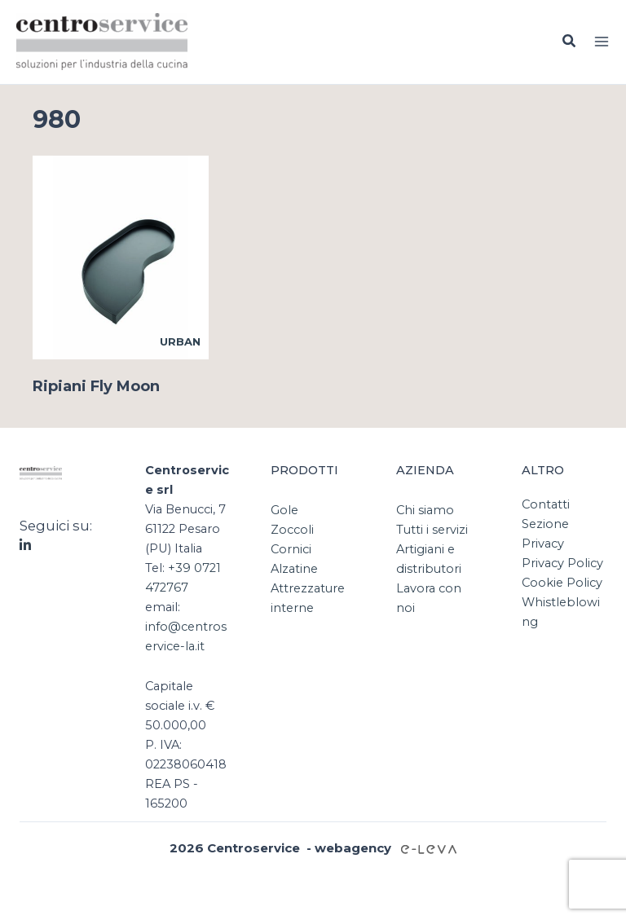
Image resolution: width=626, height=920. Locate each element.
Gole (284, 510)
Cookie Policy (562, 582)
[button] (569, 41)
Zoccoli (292, 529)
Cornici (291, 549)
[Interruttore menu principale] (601, 41)
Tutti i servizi (432, 529)
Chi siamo (425, 510)
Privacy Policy (562, 563)
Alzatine (294, 568)
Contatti (546, 504)
